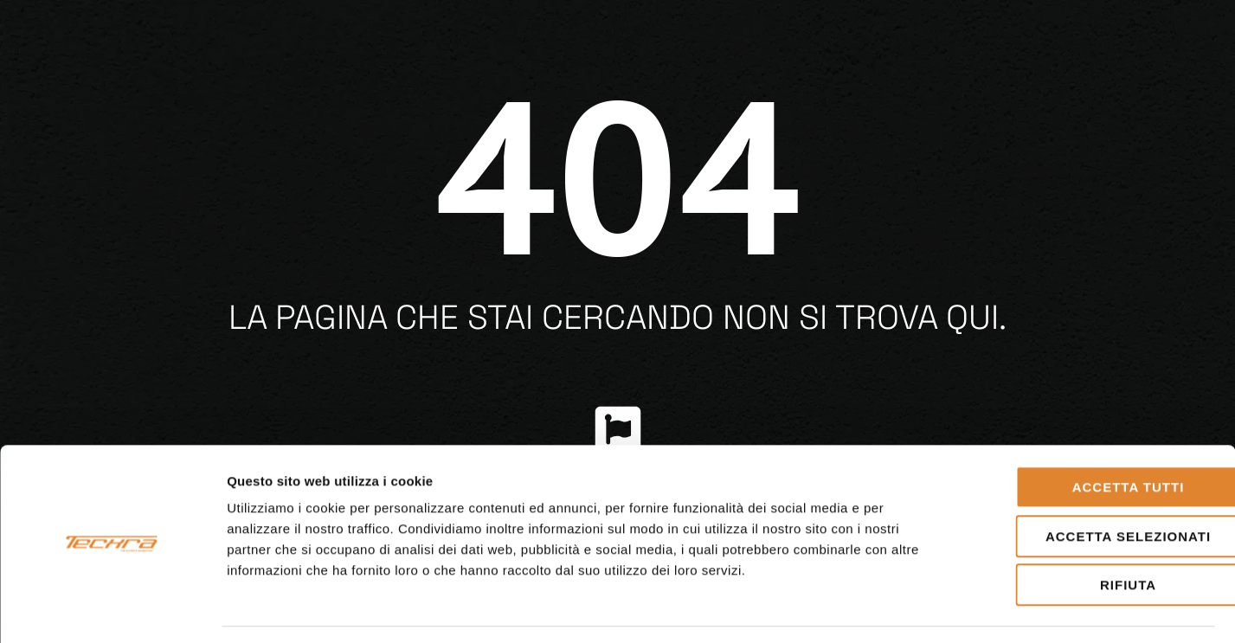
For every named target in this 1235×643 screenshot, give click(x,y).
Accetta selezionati (1090, 485)
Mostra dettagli (910, 608)
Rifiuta (1090, 533)
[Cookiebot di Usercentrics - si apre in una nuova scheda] (112, 609)
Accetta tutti (1090, 435)
